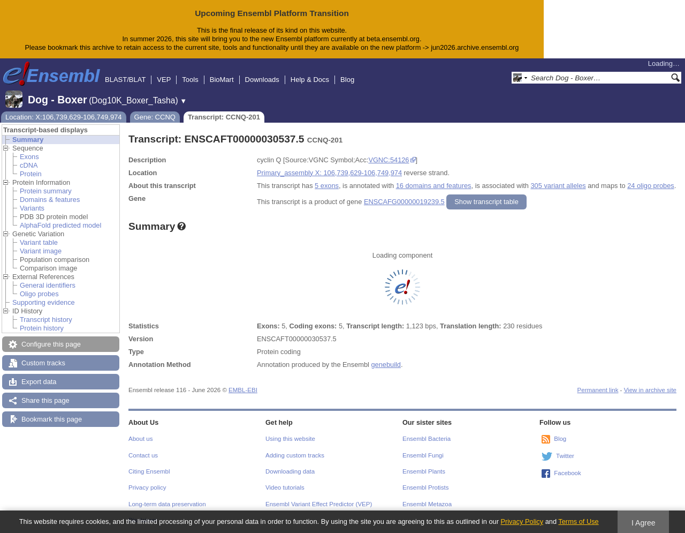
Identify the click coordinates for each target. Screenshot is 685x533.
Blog (347, 80)
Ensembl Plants (423, 471)
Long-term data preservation (167, 504)
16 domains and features (433, 186)
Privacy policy (147, 487)
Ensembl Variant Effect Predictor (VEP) (318, 504)
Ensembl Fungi (423, 455)
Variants (32, 208)
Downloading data (290, 471)
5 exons (327, 186)
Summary (27, 140)
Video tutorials (285, 487)
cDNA (28, 165)
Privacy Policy (521, 521)
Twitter (565, 456)
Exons (29, 157)
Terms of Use (578, 521)
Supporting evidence (43, 302)
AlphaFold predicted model (60, 225)
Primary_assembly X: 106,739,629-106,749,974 (329, 173)
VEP (164, 80)
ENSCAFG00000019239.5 (404, 202)
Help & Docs (310, 80)
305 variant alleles (558, 186)
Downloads (262, 80)
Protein (31, 174)
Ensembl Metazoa (427, 504)
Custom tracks (43, 363)
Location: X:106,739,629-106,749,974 (63, 117)
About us (140, 439)
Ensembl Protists (425, 487)
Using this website (290, 439)
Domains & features (50, 200)
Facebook (567, 473)
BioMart (222, 80)
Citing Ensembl (149, 471)
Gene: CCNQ (155, 117)
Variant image (41, 251)
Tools (190, 80)
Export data (38, 382)
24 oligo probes (650, 186)
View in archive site (650, 390)
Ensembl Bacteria (426, 439)
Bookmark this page (51, 419)
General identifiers (47, 285)
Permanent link (598, 390)
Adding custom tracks (294, 455)
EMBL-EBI (243, 390)
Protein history (42, 328)
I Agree (643, 523)
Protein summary (46, 191)
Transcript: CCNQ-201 (224, 117)
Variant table (39, 242)
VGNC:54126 (388, 160)
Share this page (45, 400)
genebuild (386, 365)
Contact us (143, 455)
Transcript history (46, 320)
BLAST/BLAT (125, 80)
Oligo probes (39, 294)
